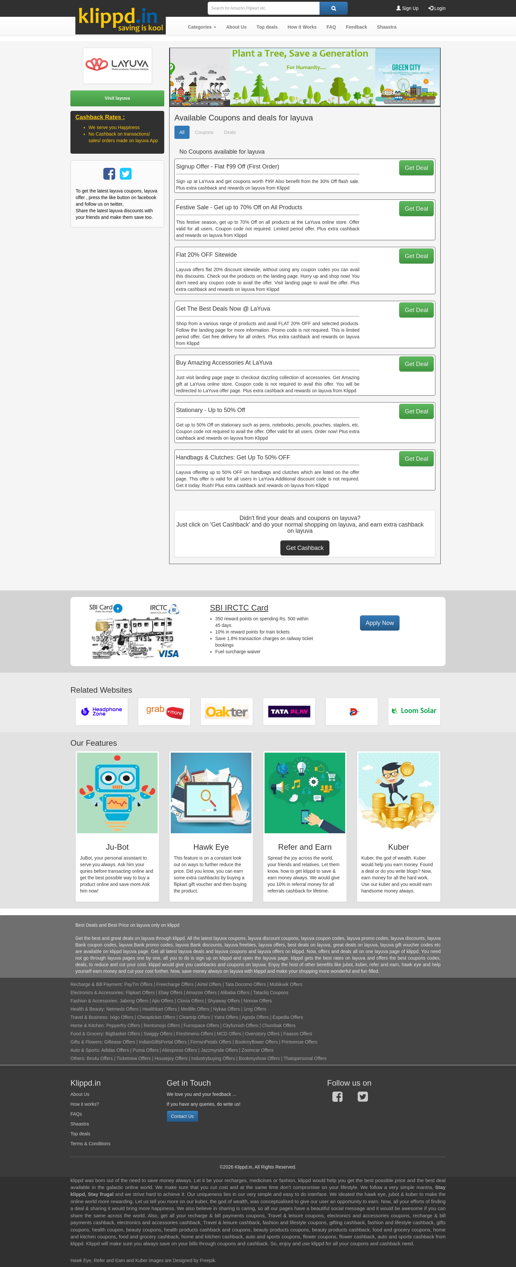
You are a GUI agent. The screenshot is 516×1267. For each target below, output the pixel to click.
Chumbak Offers (279, 1025)
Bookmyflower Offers (256, 1042)
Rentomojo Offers (162, 1025)
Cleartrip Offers (194, 1017)
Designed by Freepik (194, 1260)
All (182, 132)
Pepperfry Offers (123, 1025)
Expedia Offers (287, 1017)
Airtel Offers (209, 984)
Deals (230, 132)
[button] (202, 27)
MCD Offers (229, 1033)
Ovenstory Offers (262, 1033)
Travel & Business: (90, 1017)
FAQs (76, 1114)
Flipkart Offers (140, 992)
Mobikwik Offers (286, 984)
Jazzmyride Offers (219, 1050)
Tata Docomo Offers (245, 984)
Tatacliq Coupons (270, 992)
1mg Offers (255, 1009)
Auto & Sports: (85, 1050)
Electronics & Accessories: (97, 992)
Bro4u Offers (100, 1058)
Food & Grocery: (87, 1033)
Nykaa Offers (226, 1009)
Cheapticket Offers (156, 1017)
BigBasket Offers (123, 1033)
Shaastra (79, 1123)
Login (437, 8)
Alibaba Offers (234, 992)
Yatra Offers (226, 1017)
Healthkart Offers (159, 1009)
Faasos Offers (297, 1033)
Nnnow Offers (257, 1000)
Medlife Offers (195, 1009)
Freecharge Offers (175, 984)
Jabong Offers (133, 1000)
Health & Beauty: (87, 1009)
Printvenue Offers (299, 1042)
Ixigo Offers (121, 1017)
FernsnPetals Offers (211, 1042)
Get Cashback (304, 548)
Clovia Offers (190, 1000)
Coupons (204, 132)
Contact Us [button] (182, 1116)
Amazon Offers (201, 992)
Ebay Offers (170, 992)
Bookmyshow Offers (259, 1058)
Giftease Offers (119, 1042)
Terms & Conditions (90, 1143)
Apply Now (380, 623)
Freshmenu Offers (194, 1033)
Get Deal (416, 168)
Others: (78, 1058)
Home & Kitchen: (87, 1025)
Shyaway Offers (223, 1000)
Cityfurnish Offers (240, 1025)
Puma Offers (145, 1050)
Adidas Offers (115, 1050)
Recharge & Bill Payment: (96, 984)
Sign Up (407, 8)
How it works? (84, 1104)
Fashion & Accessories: (94, 1000)
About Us (80, 1094)
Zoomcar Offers (257, 1050)
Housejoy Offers (171, 1058)
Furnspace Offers (201, 1025)
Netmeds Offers (122, 1009)
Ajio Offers (162, 1000)
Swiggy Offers (158, 1033)
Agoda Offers (255, 1017)
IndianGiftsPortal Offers (163, 1042)
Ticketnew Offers (133, 1058)
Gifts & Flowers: (86, 1042)
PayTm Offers (138, 984)
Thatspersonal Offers (305, 1058)
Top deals (80, 1133)
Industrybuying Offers (213, 1058)
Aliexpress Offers (179, 1050)
